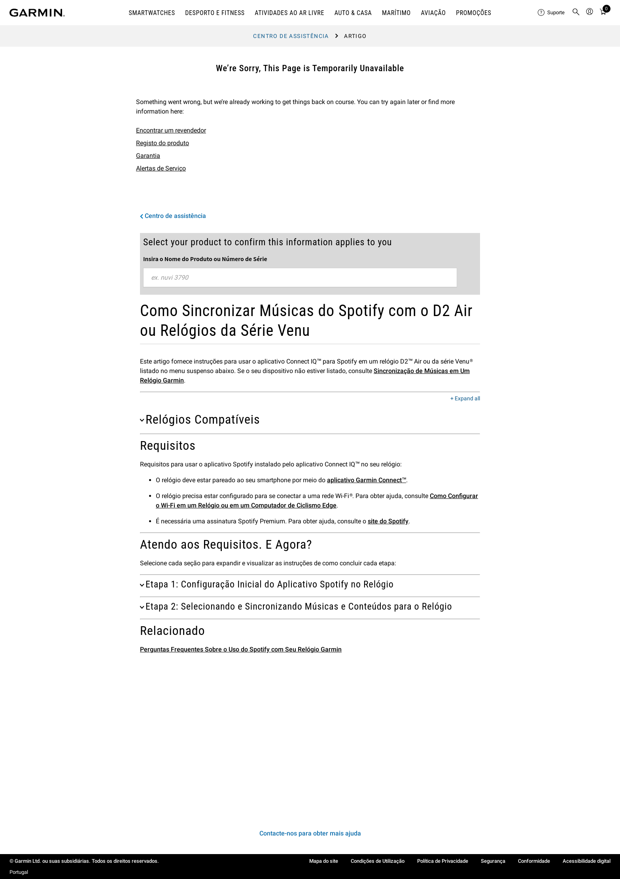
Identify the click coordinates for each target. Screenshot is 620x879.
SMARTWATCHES (152, 13)
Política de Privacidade (442, 861)
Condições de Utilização (378, 861)
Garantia (148, 155)
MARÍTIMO (396, 13)
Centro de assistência (291, 36)
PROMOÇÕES (473, 13)
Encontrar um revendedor (171, 130)
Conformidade (534, 861)
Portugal (18, 872)
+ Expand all (465, 399)
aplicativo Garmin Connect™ (366, 480)
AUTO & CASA (353, 13)
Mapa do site (323, 861)
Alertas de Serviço (161, 168)
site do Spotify (388, 521)
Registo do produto (162, 143)
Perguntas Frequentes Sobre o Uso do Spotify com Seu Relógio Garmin (241, 649)
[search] (576, 12)
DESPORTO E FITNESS (215, 13)
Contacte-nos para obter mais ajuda (310, 833)
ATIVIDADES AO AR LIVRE (289, 13)
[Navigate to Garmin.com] (37, 12)
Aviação (433, 13)
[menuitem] (551, 12)
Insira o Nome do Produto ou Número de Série (205, 259)
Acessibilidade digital (587, 861)
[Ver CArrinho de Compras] (603, 13)
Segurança (493, 861)
